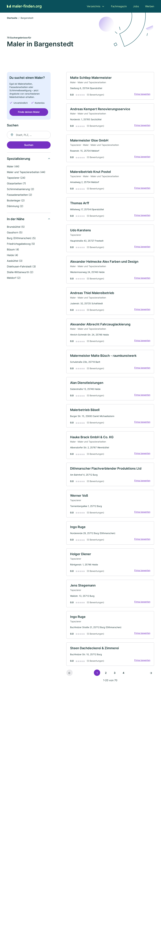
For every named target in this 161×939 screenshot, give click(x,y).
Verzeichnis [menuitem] (93, 6)
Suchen (28, 145)
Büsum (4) (13, 249)
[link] (110, 86)
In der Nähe (15, 219)
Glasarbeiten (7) (16, 183)
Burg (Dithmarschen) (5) (21, 238)
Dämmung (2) (15, 206)
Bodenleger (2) (16, 200)
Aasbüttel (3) (14, 261)
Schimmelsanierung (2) (20, 189)
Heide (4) (12, 255)
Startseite (12, 18)
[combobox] (29, 135)
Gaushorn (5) (14, 232)
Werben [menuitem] (149, 6)
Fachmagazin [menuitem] (119, 6)
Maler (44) (13, 166)
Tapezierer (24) (16, 177)
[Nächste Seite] (151, 675)
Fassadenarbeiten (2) (19, 194)
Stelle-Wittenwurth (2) (20, 272)
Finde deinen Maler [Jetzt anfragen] (29, 112)
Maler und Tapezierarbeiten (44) (26, 172)
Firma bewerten (142, 94)
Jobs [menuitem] (136, 6)
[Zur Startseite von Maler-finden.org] (24, 6)
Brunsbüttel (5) (16, 226)
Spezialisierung (18, 159)
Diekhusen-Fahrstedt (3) (21, 266)
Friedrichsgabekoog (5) (21, 244)
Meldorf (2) (14, 278)
